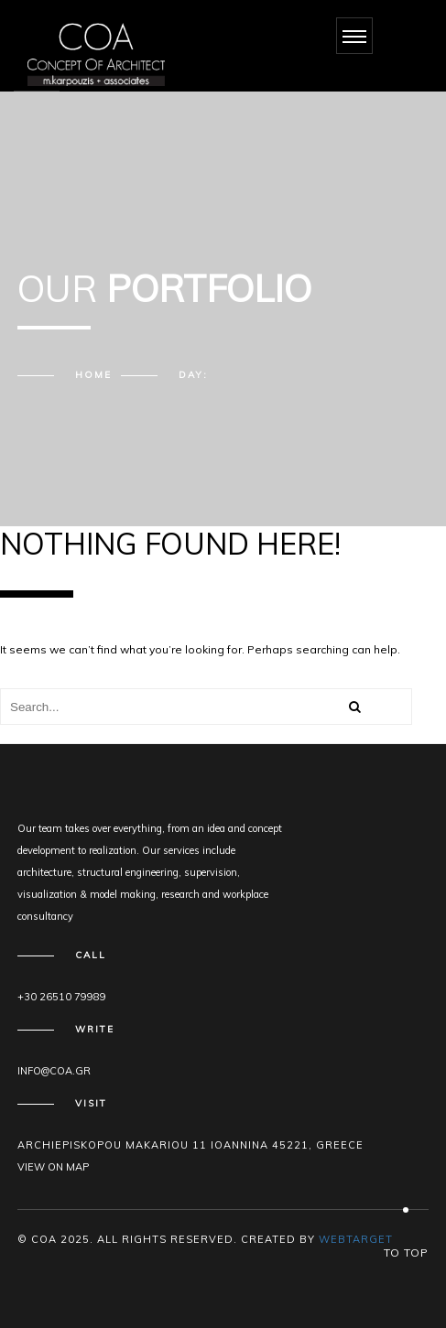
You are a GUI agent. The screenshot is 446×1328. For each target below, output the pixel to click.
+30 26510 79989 (61, 996)
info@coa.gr (54, 1070)
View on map (53, 1167)
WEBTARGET (356, 1239)
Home (93, 375)
